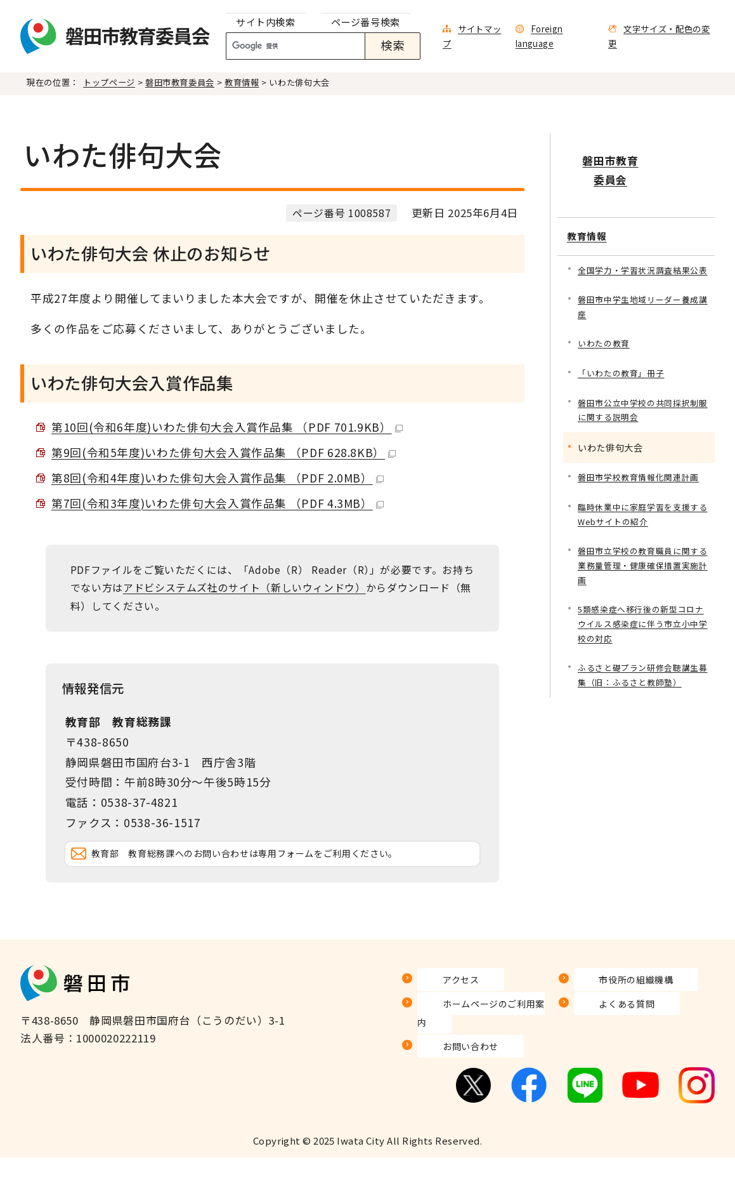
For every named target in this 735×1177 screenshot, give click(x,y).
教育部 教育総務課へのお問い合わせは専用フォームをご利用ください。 (283, 872)
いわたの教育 (606, 327)
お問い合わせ (451, 1065)
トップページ (109, 82)
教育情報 (241, 82)
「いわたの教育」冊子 (624, 357)
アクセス (439, 1017)
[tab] (266, 22)
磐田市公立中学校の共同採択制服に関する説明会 (643, 396)
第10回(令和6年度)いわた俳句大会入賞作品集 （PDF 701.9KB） (227, 427)
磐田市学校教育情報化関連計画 (643, 465)
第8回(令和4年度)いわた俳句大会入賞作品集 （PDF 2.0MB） (217, 478)
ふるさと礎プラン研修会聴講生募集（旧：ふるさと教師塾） (643, 672)
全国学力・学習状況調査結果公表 (643, 243)
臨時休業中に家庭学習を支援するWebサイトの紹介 (643, 503)
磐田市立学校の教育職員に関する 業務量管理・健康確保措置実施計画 (644, 557)
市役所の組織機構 (618, 1017)
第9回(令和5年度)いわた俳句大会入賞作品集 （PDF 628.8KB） (223, 452)
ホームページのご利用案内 (484, 1041)
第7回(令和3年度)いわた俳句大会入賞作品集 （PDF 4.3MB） (217, 503)
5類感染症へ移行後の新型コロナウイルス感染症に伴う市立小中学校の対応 (643, 618)
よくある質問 (607, 1041)
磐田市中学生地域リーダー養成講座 (643, 289)
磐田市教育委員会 (179, 82)
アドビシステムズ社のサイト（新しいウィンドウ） (244, 587)
